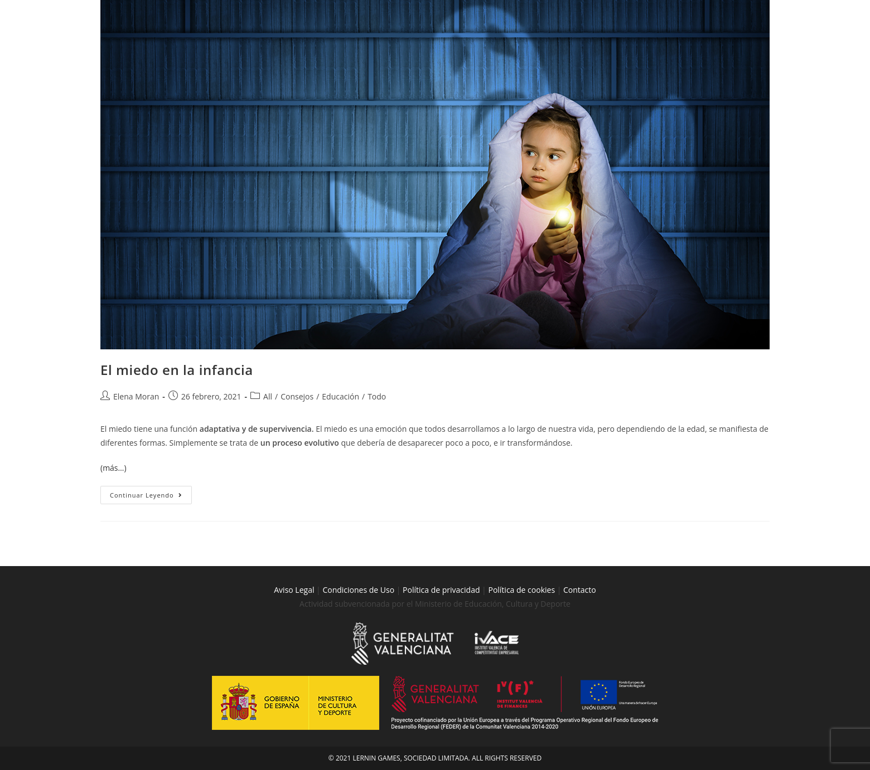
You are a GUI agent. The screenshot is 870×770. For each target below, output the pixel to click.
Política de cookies (522, 589)
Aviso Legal (294, 589)
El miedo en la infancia (176, 369)
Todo (377, 396)
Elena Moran (136, 396)
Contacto (579, 589)
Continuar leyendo (151, 492)
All (267, 396)
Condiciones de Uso (358, 589)
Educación (340, 396)
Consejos (297, 396)
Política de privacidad (441, 589)
